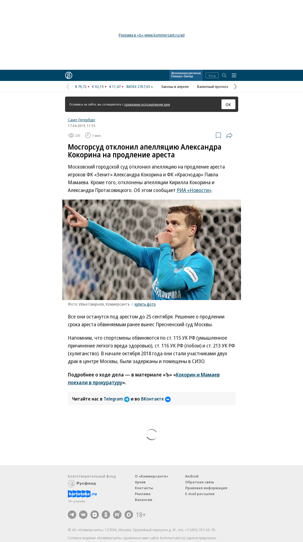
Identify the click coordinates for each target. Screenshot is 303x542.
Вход (212, 75)
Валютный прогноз (212, 86)
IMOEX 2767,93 (138, 86)
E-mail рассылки (199, 493)
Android (192, 476)
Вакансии (143, 499)
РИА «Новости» (194, 190)
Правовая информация (206, 487)
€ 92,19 (98, 86)
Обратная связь (199, 482)
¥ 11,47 (115, 86)
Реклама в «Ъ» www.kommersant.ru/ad (152, 35)
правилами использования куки (147, 104)
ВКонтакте (156, 399)
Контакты (144, 487)
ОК (228, 104)
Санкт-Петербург (81, 119)
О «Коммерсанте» (151, 476)
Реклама (143, 493)
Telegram (117, 399)
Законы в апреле (175, 86)
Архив (140, 482)
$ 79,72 (81, 86)
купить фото (145, 304)
